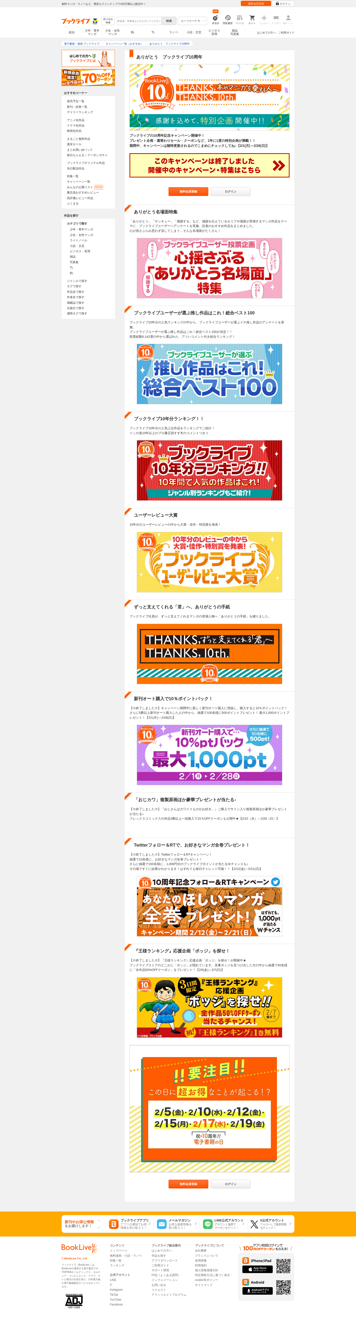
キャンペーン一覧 (78, 181)
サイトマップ (203, 1285)
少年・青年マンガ (92, 32)
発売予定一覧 (75, 101)
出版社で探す (75, 308)
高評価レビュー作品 (80, 198)
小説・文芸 (194, 32)
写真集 (74, 262)
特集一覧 (73, 176)
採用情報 (201, 1260)
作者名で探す (75, 297)
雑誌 (73, 256)
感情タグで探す (77, 313)
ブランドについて (206, 1255)
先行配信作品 (75, 168)
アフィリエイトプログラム (169, 1294)
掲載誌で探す (75, 302)
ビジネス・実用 (80, 251)
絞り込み (108, 21)
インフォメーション (165, 1280)
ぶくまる (73, 203)
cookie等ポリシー (206, 1280)
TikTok (114, 1294)
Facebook (116, 1304)
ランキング (117, 1265)
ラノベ (173, 32)
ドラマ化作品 (75, 125)
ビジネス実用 (214, 32)
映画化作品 (74, 131)
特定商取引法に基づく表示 (212, 1275)
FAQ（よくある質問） (166, 1275)
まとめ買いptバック (80, 149)
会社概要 (201, 1250)
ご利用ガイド (286, 32)
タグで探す (74, 286)
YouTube (115, 1299)
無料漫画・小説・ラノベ (126, 1255)
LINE (113, 1280)
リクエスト (159, 1290)
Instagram (116, 1289)
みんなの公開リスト (85, 187)
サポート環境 (160, 1270)
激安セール (74, 144)
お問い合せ (159, 1285)
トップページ (118, 1250)
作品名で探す (75, 292)
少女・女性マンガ (112, 32)
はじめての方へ (266, 32)
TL (153, 32)
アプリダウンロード (165, 1260)
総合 (72, 32)
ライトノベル (78, 240)
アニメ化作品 (75, 120)
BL (133, 32)
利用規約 (201, 1265)
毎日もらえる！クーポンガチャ (87, 155)
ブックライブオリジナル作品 (86, 163)
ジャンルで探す (77, 281)
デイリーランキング (80, 112)
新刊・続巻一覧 (77, 107)
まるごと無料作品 (78, 139)
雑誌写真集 (234, 32)
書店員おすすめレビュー (83, 192)
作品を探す (159, 1255)
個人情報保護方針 (206, 1270)
